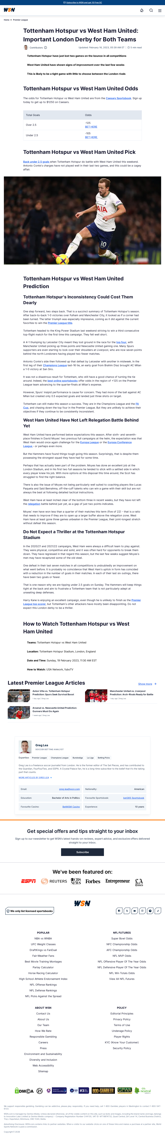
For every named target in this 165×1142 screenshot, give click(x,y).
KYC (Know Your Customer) (122, 1042)
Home (6, 20)
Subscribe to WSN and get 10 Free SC (84, 2)
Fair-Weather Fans (43, 955)
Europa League (89, 442)
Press (43, 1048)
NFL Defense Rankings (43, 990)
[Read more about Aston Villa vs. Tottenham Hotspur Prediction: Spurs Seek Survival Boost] (55, 693)
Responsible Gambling (43, 1036)
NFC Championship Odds (122, 944)
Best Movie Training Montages (43, 961)
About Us (43, 1019)
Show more (147, 684)
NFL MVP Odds (122, 955)
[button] (160, 11)
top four (121, 342)
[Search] (151, 10)
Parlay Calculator (43, 967)
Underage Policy (122, 1030)
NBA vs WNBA (43, 938)
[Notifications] (141, 10)
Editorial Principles (122, 1013)
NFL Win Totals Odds (122, 973)
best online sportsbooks (63, 380)
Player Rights (122, 1036)
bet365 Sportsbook (133, 797)
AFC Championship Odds (122, 950)
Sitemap (43, 1071)
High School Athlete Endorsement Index (43, 978)
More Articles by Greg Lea (35, 777)
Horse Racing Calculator (43, 973)
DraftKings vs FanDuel (43, 950)
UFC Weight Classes (43, 944)
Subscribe (82, 852)
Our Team (43, 1025)
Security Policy (122, 1048)
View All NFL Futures (121, 978)
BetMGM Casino (71, 806)
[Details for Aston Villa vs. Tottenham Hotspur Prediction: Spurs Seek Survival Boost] (19, 695)
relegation (34, 503)
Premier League (20, 20)
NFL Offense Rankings (43, 984)
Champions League (55, 365)
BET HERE (91, 126)
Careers (43, 1042)
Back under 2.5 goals (36, 161)
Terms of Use (122, 1025)
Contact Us (43, 1013)
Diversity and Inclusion (43, 1059)
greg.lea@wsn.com (69, 789)
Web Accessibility (43, 1065)
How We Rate (43, 1030)
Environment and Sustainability (43, 1054)
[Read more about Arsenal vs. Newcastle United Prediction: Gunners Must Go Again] (55, 710)
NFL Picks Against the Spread (43, 996)
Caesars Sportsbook (118, 98)
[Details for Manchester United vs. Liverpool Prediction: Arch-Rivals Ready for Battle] (96, 695)
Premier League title (60, 323)
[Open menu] (159, 10)
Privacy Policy (122, 1019)
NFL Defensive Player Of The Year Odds (121, 967)
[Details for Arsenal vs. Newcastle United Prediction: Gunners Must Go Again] (19, 713)
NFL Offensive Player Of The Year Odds (122, 961)
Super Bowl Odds (121, 938)
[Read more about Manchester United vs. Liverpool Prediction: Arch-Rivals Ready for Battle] (132, 693)
